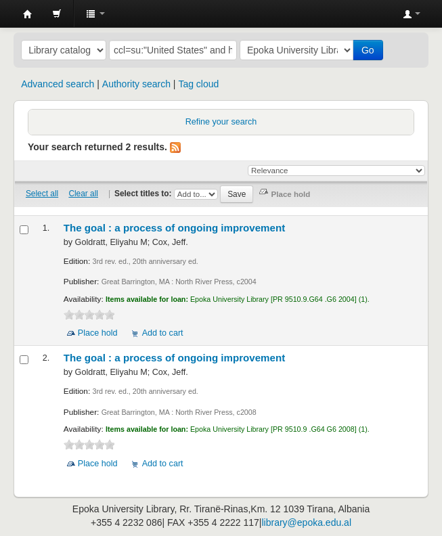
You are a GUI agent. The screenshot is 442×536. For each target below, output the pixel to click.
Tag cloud (198, 84)
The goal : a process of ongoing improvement (174, 227)
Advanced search (57, 84)
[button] (57, 13)
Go (367, 50)
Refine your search (221, 122)
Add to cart (162, 333)
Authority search (136, 84)
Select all (42, 193)
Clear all (83, 193)
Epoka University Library (27, 14)
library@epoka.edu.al (306, 522)
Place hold (98, 333)
